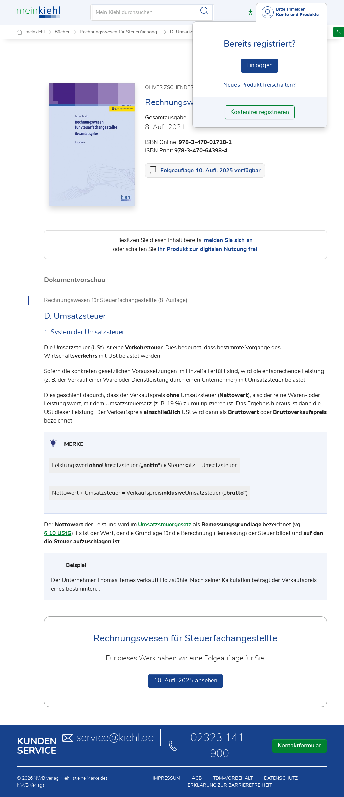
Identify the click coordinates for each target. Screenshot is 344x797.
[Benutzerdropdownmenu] (291, 12)
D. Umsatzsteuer (188, 32)
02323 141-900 (207, 745)
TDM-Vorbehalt (233, 778)
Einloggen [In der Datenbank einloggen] (259, 65)
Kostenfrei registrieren (259, 112)
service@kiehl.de (108, 737)
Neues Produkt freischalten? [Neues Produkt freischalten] (259, 85)
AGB (197, 778)
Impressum (166, 778)
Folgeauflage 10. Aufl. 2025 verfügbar (210, 170)
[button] (250, 12)
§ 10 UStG (57, 533)
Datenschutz (281, 778)
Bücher (62, 32)
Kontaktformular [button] (299, 746)
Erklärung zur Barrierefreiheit (230, 785)
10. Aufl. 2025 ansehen (185, 681)
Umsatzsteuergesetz (164, 524)
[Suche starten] (204, 10)
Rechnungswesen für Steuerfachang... (120, 32)
